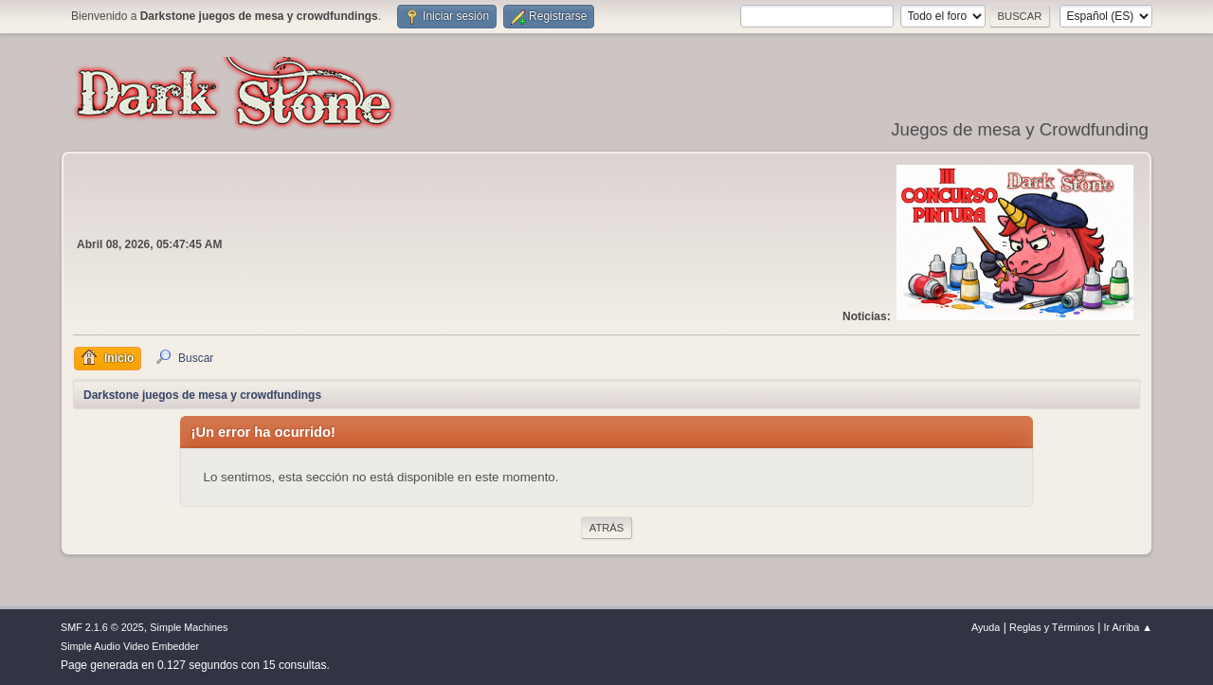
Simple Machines (188, 627)
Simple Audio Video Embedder (130, 646)
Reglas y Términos (1052, 627)
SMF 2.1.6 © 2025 (102, 627)
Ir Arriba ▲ (1128, 627)
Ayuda (985, 627)
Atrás (606, 527)
